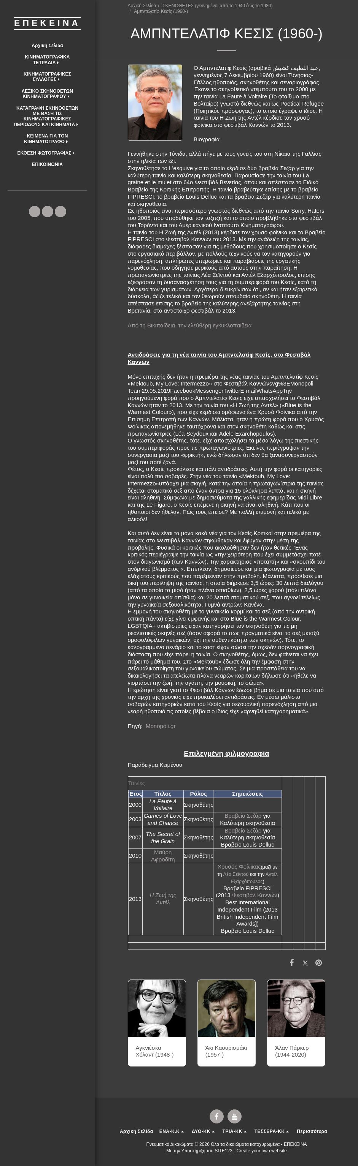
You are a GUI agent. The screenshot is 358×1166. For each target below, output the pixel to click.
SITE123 (223, 1150)
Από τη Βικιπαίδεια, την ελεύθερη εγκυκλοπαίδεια (190, 325)
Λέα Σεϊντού (235, 874)
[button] (47, 60)
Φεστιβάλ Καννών (254, 895)
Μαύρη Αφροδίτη (163, 856)
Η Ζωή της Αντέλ (163, 898)
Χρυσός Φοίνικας (239, 866)
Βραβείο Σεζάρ (242, 815)
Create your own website (262, 1150)
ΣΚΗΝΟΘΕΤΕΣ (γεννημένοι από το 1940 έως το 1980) (217, 5)
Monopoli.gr (161, 726)
